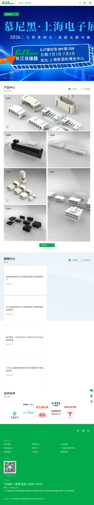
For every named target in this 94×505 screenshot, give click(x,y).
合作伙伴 (9, 393)
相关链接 (7, 452)
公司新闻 (64, 444)
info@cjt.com (14, 487)
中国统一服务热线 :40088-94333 (23, 484)
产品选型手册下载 (68, 448)
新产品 (34, 448)
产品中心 (9, 87)
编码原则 (64, 452)
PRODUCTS (8, 91)
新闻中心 (9, 258)
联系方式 (35, 444)
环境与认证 (8, 448)
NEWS (6, 262)
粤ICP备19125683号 (38, 499)
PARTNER (7, 397)
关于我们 (7, 444)
